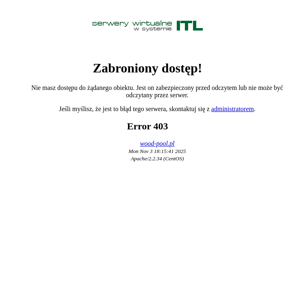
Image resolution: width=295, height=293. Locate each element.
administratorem (232, 108)
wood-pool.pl (157, 143)
